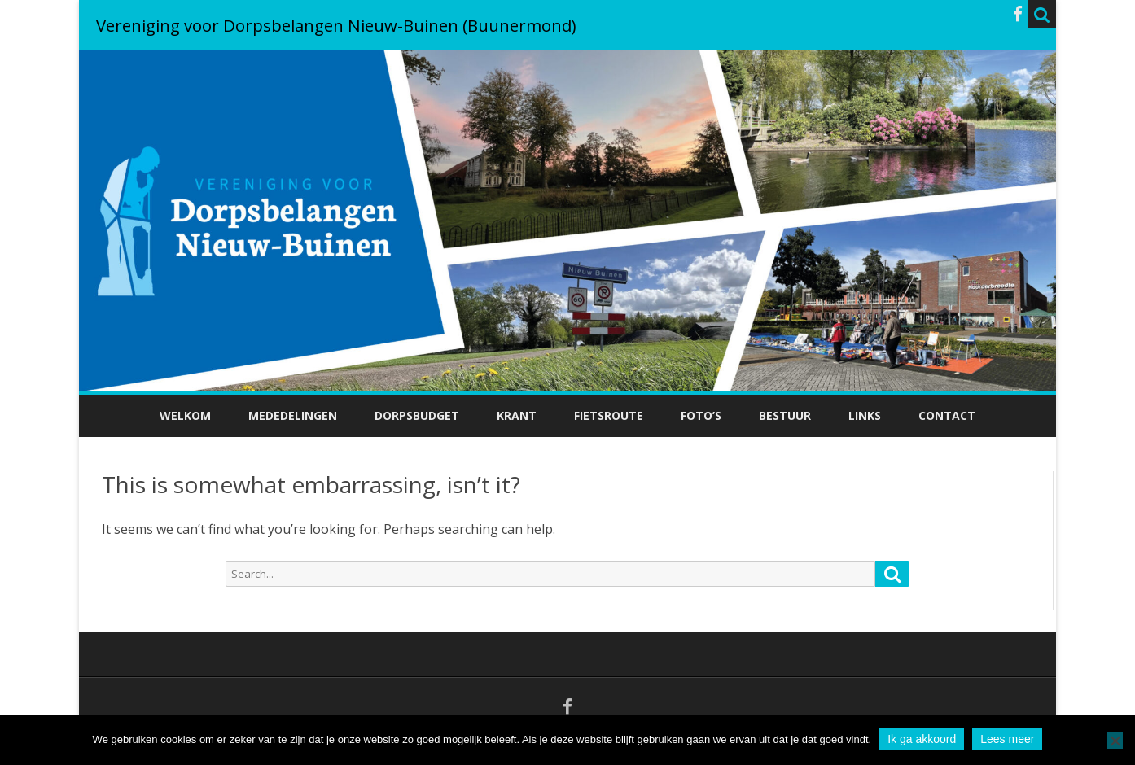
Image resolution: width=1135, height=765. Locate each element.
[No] (1115, 740)
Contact (946, 415)
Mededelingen (292, 415)
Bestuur (785, 415)
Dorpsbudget (417, 415)
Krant (517, 415)
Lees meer (1007, 738)
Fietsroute (608, 415)
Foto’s (701, 415)
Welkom (185, 415)
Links (864, 415)
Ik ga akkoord (921, 738)
